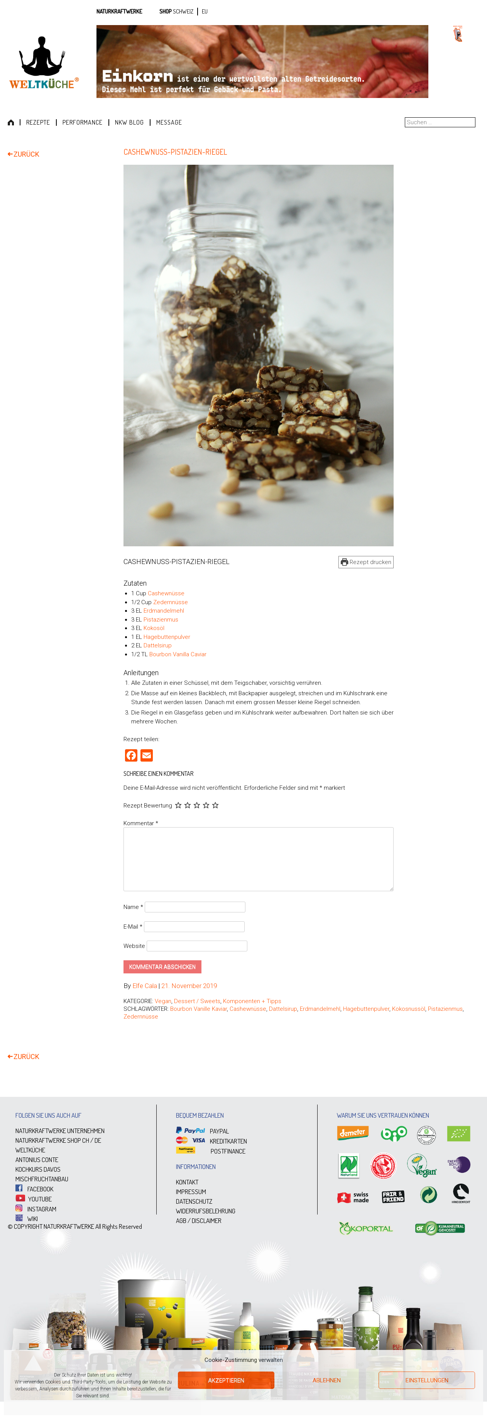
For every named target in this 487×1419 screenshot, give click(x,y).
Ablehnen (327, 1380)
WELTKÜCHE (30, 1150)
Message (169, 122)
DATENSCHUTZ (194, 1202)
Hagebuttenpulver (167, 636)
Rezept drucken (366, 562)
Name (133, 907)
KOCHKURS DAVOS (38, 1170)
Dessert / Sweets (197, 1001)
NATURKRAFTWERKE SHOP (48, 1141)
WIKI (26, 1219)
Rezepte (38, 122)
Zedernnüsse (170, 602)
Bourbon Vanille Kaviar (198, 1009)
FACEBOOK (34, 1189)
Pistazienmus (161, 619)
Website (134, 946)
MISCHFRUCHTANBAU (41, 1179)
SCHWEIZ (183, 11)
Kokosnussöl (408, 1009)
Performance (83, 122)
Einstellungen (427, 1380)
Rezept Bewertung (147, 805)
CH (85, 1141)
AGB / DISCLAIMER (199, 1221)
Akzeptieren (226, 1380)
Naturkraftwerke (119, 11)
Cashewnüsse (166, 593)
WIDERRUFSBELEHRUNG (205, 1211)
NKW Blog (129, 122)
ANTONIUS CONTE (36, 1160)
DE (98, 1141)
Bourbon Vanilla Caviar (177, 654)
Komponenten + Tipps (252, 1001)
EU (205, 11)
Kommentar (140, 823)
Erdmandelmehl (164, 611)
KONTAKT (187, 1182)
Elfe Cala (144, 986)
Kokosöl (154, 628)
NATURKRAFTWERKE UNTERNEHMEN (60, 1131)
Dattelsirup (158, 645)
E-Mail (132, 926)
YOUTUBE (33, 1199)
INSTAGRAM (35, 1209)
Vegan (163, 1001)
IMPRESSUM (191, 1192)
